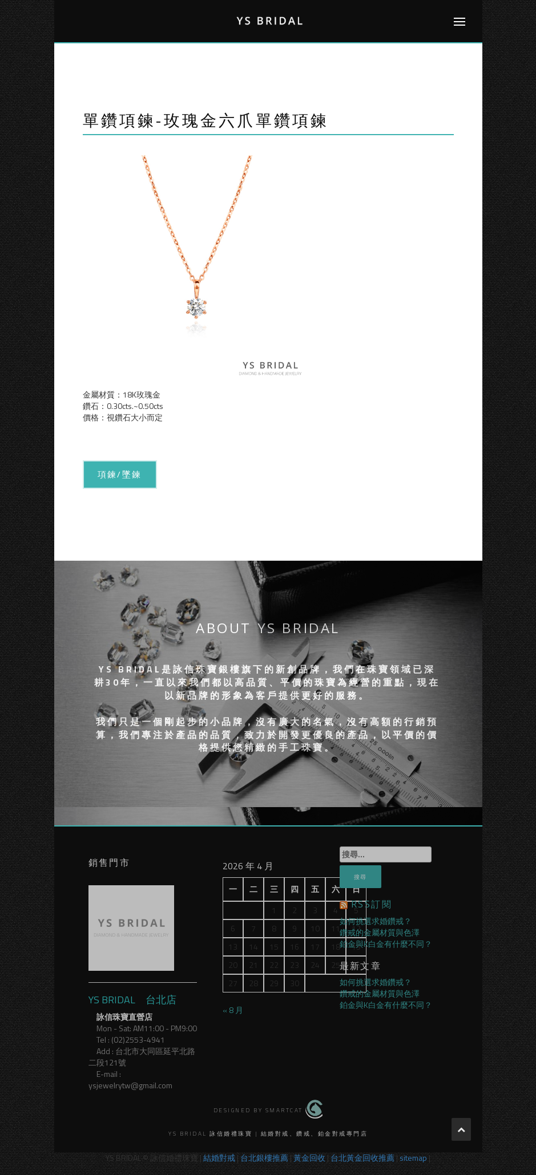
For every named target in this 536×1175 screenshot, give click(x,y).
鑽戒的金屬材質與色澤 (380, 932)
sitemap (413, 1158)
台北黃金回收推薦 (362, 1158)
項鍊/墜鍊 (120, 474)
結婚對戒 (219, 1158)
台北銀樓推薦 (264, 1158)
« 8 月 (233, 1010)
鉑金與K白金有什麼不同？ (386, 944)
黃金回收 (309, 1158)
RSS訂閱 (371, 904)
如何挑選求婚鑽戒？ (376, 921)
